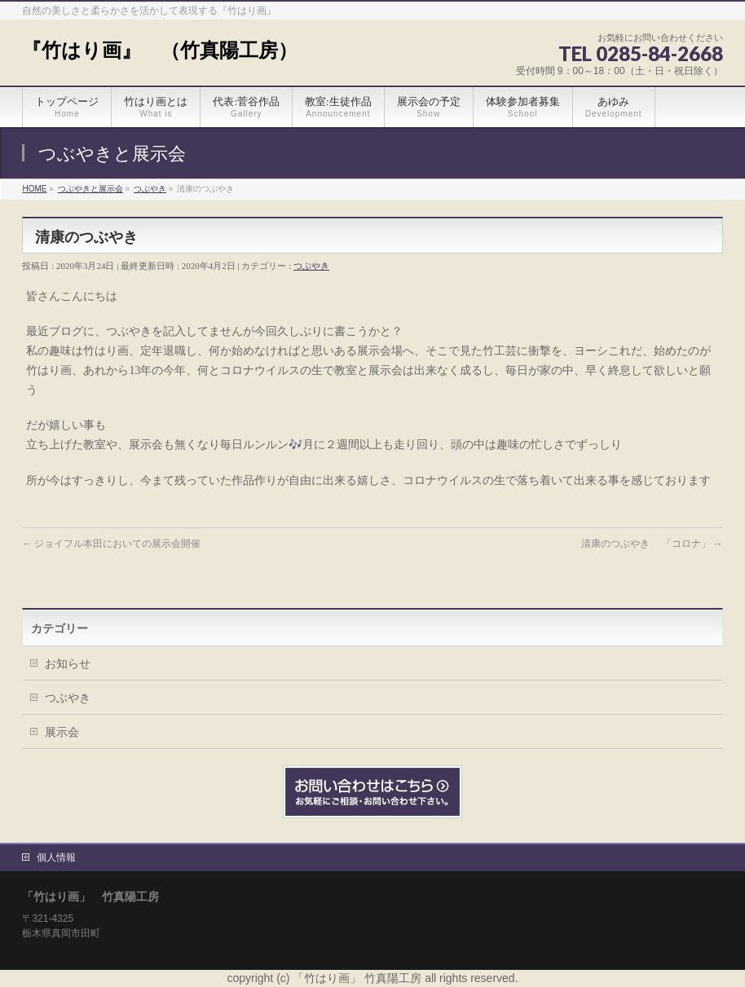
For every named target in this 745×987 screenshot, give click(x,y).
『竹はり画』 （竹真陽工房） (160, 50)
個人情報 (56, 857)
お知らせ (67, 663)
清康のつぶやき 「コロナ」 (652, 543)
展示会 (62, 731)
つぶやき (311, 266)
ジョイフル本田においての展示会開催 (111, 543)
